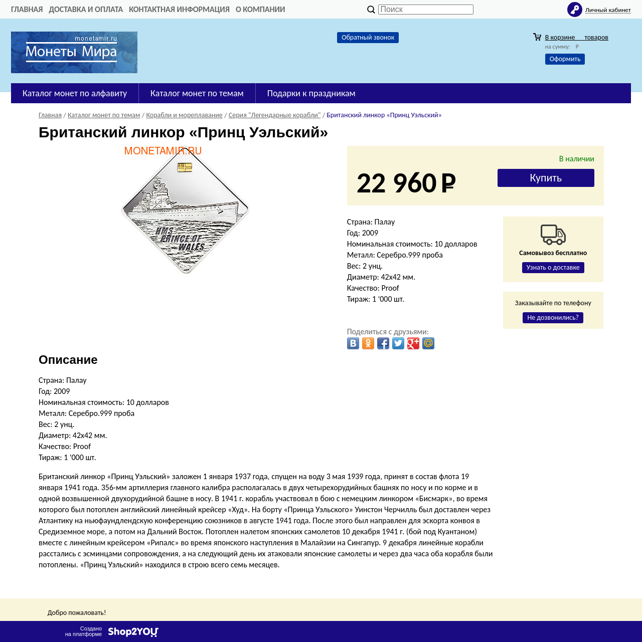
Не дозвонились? (553, 317)
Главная (27, 9)
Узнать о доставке (553, 267)
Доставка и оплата (86, 9)
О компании (260, 9)
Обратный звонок (368, 37)
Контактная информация (179, 9)
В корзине (576, 37)
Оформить (565, 59)
